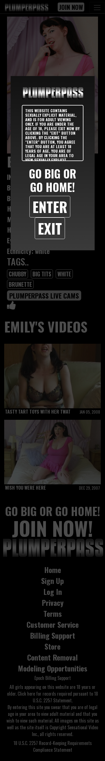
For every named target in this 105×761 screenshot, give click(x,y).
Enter (49, 206)
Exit (50, 228)
